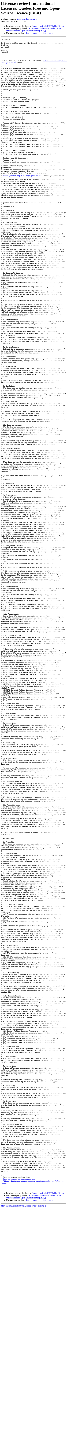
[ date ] (27, 33)
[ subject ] (43, 33)
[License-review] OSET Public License (48, 26)
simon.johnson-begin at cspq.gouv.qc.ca (22, 203)
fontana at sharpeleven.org (28, 19)
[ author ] (51, 33)
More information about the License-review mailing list (24, 1436)
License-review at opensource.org (19, 1407)
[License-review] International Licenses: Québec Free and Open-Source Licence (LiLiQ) (34, 29)
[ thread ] (34, 33)
